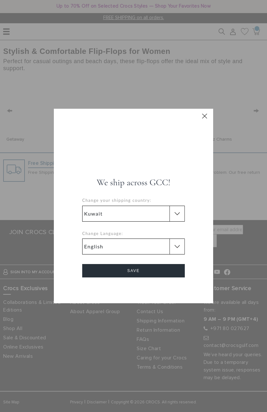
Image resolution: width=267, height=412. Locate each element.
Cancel (133, 289)
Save (133, 271)
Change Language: (102, 233)
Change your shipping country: (116, 200)
